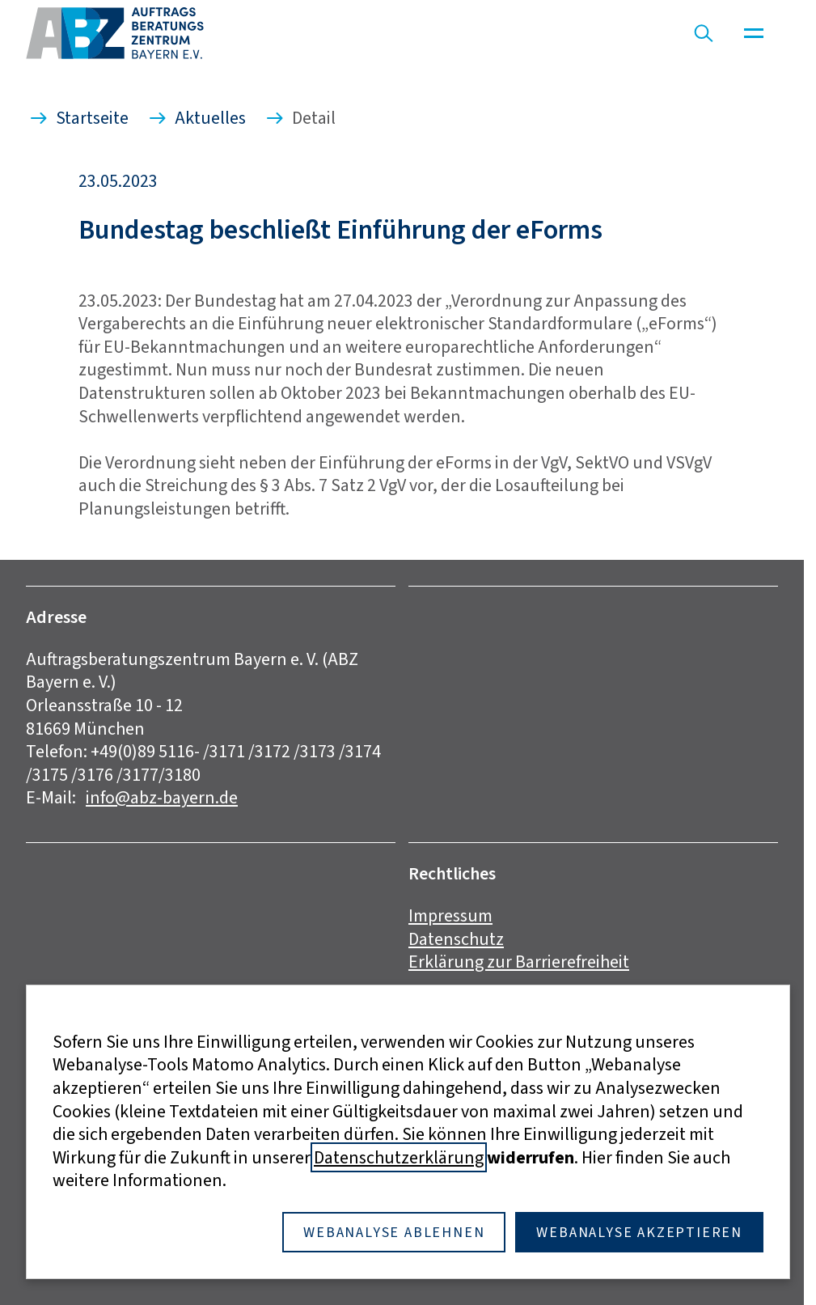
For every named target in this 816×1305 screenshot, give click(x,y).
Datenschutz (456, 939)
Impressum (450, 915)
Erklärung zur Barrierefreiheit (518, 961)
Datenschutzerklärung (399, 1157)
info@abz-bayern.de (162, 797)
